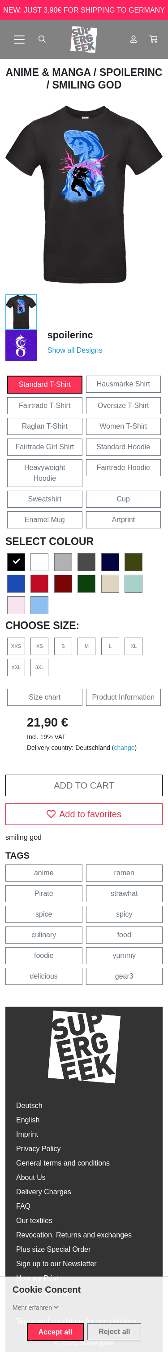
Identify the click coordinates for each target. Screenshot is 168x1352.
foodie (44, 955)
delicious (44, 976)
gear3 (124, 976)
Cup (123, 499)
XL (133, 646)
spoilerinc (131, 72)
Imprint (27, 1134)
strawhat (124, 893)
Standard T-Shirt (45, 384)
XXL (16, 667)
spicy (124, 914)
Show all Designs (75, 350)
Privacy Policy (38, 1149)
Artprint (123, 519)
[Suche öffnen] (42, 39)
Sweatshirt (44, 499)
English (27, 1120)
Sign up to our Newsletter (56, 1264)
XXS (16, 646)
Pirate (43, 893)
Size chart (44, 697)
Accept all (56, 1332)
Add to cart (84, 785)
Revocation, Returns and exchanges (74, 1235)
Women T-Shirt (123, 426)
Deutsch (29, 1105)
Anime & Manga (50, 72)
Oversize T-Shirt (123, 405)
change (124, 747)
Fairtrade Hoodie (123, 467)
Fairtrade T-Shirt (44, 405)
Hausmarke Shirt (123, 384)
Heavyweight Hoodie (44, 473)
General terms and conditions (63, 1163)
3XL (39, 667)
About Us (31, 1177)
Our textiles (34, 1220)
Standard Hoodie (123, 447)
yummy (124, 955)
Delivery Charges (43, 1192)
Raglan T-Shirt (45, 426)
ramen (124, 873)
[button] (153, 39)
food (124, 935)
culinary (43, 935)
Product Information (123, 697)
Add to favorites (84, 814)
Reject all (114, 1331)
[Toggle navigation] (19, 39)
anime (44, 873)
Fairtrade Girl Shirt (44, 447)
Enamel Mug (45, 519)
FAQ (23, 1206)
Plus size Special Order (53, 1249)
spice (43, 914)
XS (39, 646)
